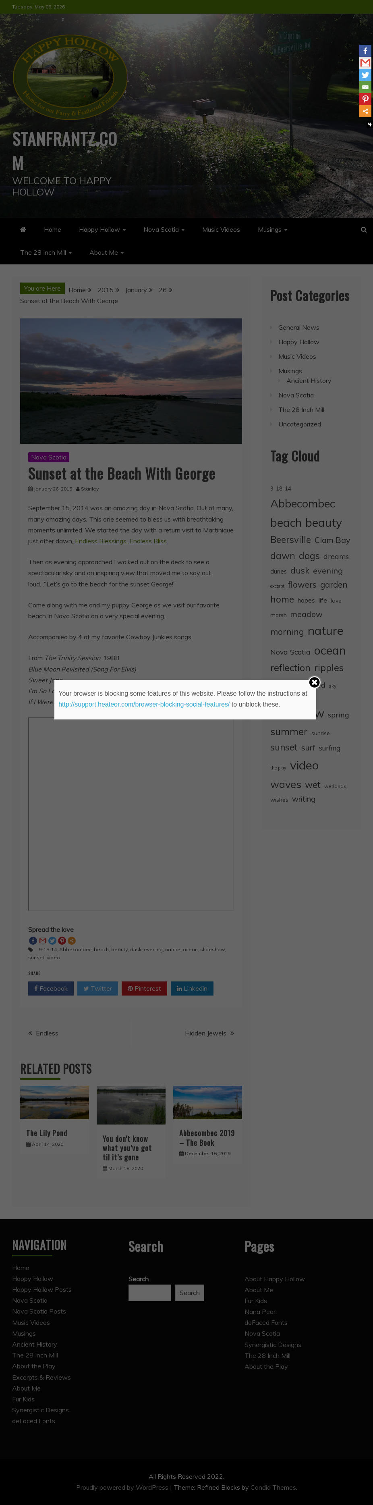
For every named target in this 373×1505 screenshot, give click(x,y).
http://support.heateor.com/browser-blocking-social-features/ (144, 704)
